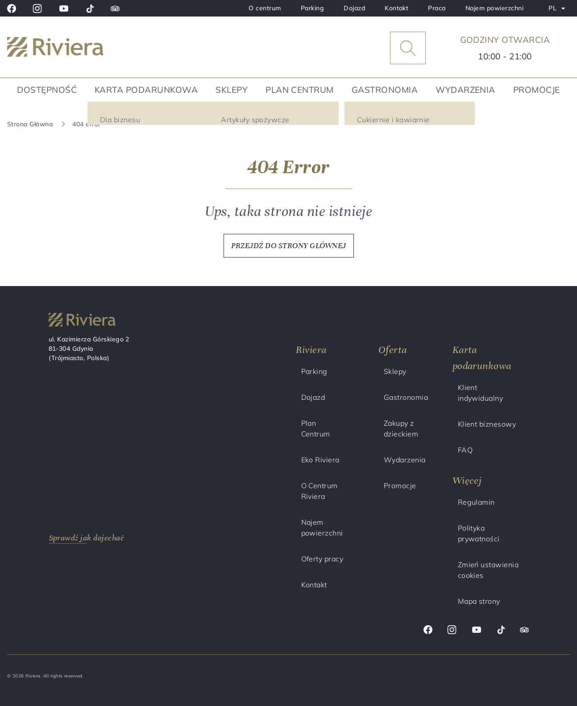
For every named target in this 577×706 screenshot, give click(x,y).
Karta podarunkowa (146, 89)
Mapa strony (479, 601)
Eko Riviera (320, 459)
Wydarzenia (465, 89)
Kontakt (396, 8)
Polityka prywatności (479, 533)
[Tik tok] (90, 8)
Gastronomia (385, 89)
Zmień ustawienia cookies (488, 570)
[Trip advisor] (115, 8)
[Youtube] (63, 8)
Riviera (311, 350)
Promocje (536, 89)
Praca (436, 8)
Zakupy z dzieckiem (401, 428)
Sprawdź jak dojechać (87, 538)
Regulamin (476, 502)
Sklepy (232, 89)
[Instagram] (37, 8)
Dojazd (354, 8)
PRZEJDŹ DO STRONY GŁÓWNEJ (288, 245)
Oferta (392, 350)
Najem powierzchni (494, 8)
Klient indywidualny (480, 393)
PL (559, 10)
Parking (312, 8)
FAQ (465, 449)
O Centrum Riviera (319, 491)
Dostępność (47, 89)
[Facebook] (11, 8)
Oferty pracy (322, 558)
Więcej (467, 480)
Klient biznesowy (487, 423)
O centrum (265, 8)
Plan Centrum (300, 89)
